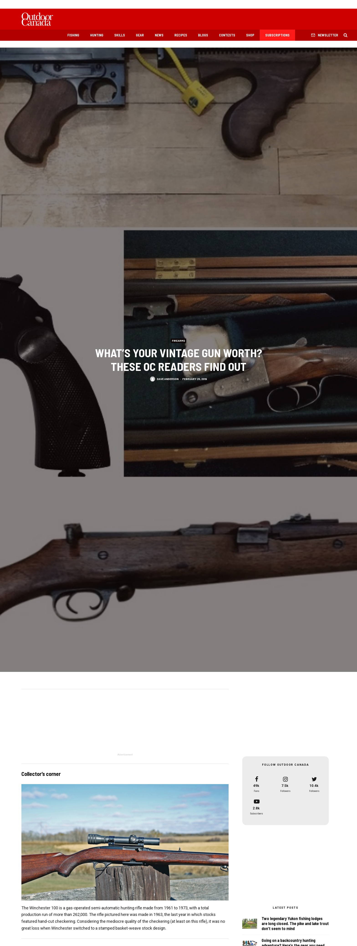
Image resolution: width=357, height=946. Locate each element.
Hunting (96, 35)
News (159, 35)
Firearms (178, 340)
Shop (250, 35)
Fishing (73, 35)
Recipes (180, 35)
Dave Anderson (167, 378)
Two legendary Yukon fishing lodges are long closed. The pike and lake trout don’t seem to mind (295, 924)
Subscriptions (277, 35)
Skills (119, 35)
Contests (227, 35)
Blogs (203, 35)
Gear (140, 35)
